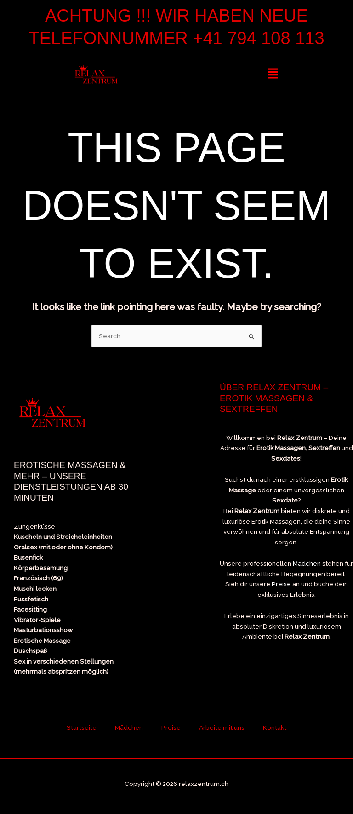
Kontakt (274, 727)
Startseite (82, 727)
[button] (272, 74)
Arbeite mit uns (222, 727)
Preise (281, 584)
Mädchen (307, 563)
